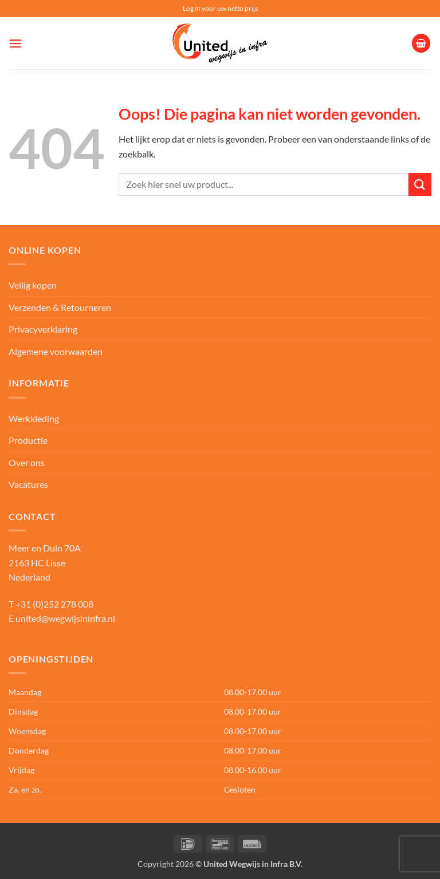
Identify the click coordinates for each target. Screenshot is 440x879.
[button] (15, 43)
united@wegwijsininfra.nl (65, 618)
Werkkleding (34, 418)
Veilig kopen (33, 284)
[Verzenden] (419, 184)
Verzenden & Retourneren (60, 307)
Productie (28, 440)
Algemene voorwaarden (56, 351)
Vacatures (28, 484)
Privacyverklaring (43, 329)
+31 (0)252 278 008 (54, 603)
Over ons (27, 462)
